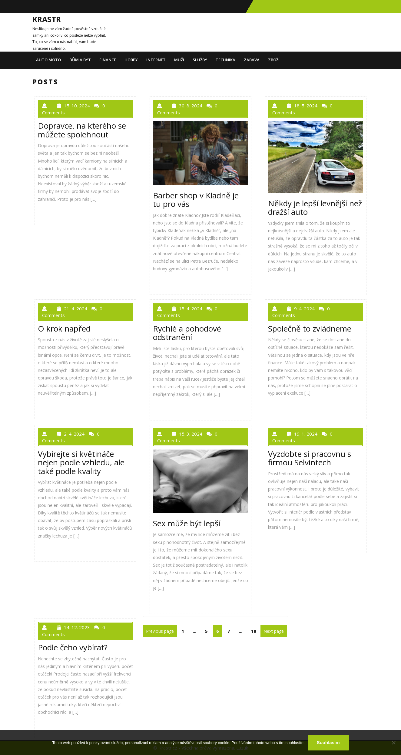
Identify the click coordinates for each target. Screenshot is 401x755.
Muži (179, 59)
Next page (273, 631)
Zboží (274, 59)
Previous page (160, 631)
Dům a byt (80, 59)
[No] (393, 743)
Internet (156, 59)
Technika (225, 59)
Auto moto (48, 59)
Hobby (131, 59)
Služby (200, 59)
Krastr (46, 19)
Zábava (252, 59)
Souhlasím (328, 742)
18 (255, 631)
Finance (107, 59)
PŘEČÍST (53, 212)
